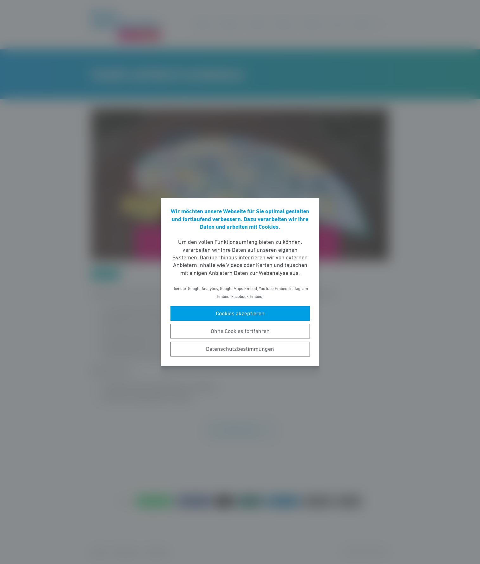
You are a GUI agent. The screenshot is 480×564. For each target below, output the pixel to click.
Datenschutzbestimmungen (240, 348)
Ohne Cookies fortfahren (240, 331)
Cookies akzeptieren (240, 313)
